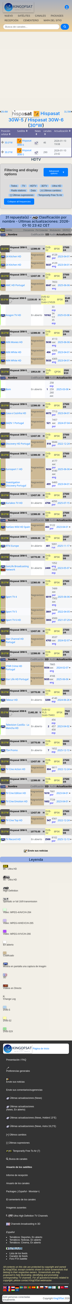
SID (47, 234)
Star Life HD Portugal (17, 679)
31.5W (67, 111)
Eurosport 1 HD (14, 469)
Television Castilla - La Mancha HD (17, 726)
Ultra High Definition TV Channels (27, 1215)
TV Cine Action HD (15, 769)
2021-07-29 (64, 620)
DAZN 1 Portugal (15, 423)
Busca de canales (16, 1159)
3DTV (44, 186)
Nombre (12, 234)
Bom (8, 389)
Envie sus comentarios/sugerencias (24, 1090)
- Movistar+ (33, 1191)
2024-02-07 (64, 640)
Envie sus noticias (38, 850)
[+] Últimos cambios (51, 190)
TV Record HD (13, 839)
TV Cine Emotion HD (16, 801)
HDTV (33, 186)
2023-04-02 (63, 726)
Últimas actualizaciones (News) (24, 1098)
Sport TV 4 (11, 596)
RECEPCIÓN (11, 20)
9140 (67, 298)
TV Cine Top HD (14, 820)
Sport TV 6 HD (13, 620)
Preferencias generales (18, 1069)
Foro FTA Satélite (18, 1258)
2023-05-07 (64, 568)
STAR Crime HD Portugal (14, 667)
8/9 (66, 714)
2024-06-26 (64, 700)
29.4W (4, 111)
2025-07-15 (64, 503)
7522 (67, 711)
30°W (36, 125)
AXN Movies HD (14, 342)
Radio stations (18, 190)
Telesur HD (11, 700)
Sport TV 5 (11, 611)
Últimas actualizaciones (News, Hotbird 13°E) (31, 1117)
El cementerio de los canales (21, 1199)
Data (33, 190)
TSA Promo (12, 750)
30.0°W (8, 142)
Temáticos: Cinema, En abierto (25, 1242)
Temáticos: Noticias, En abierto (25, 1240)
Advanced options (57, 172)
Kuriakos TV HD (14, 503)
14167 (66, 536)
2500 (66, 370)
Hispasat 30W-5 (18, 247)
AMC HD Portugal (15, 285)
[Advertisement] (36, 70)
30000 (66, 555)
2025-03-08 (64, 315)
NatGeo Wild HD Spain (18, 527)
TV (23, 186)
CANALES (40, 15)
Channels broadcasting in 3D (23, 1224)
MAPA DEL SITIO (52, 20)
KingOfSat (58, 1298)
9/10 (66, 373)
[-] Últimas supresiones (21, 195)
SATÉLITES (24, 15)
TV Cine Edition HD (16, 793)
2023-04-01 (64, 256)
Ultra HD (56, 186)
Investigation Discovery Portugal (16, 484)
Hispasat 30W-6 (46, 120)
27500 (66, 247)
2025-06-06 (64, 285)
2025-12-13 (63, 750)
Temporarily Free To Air (50, 195)
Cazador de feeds (18, 1256)
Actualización (64, 234)
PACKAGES (57, 15)
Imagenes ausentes (16, 1207)
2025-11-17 (63, 545)
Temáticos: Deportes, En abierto (25, 1237)
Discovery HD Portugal (18, 443)
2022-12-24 (64, 443)
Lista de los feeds (18, 1253)
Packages (11, 1191)
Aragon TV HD (13, 315)
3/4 (64, 250)
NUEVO (9, 15)
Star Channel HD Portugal (15, 640)
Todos (14, 186)
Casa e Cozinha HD (16, 413)
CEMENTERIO (31, 20)
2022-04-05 (64, 611)
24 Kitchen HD (13, 256)
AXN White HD (13, 352)
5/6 (64, 558)
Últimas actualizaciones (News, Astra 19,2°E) (31, 1126)
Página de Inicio (26, 1048)
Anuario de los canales (17, 1183)
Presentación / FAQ (16, 1059)
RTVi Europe (12, 545)
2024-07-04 (64, 423)
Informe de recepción (17, 1175)
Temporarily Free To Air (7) (23, 1151)
